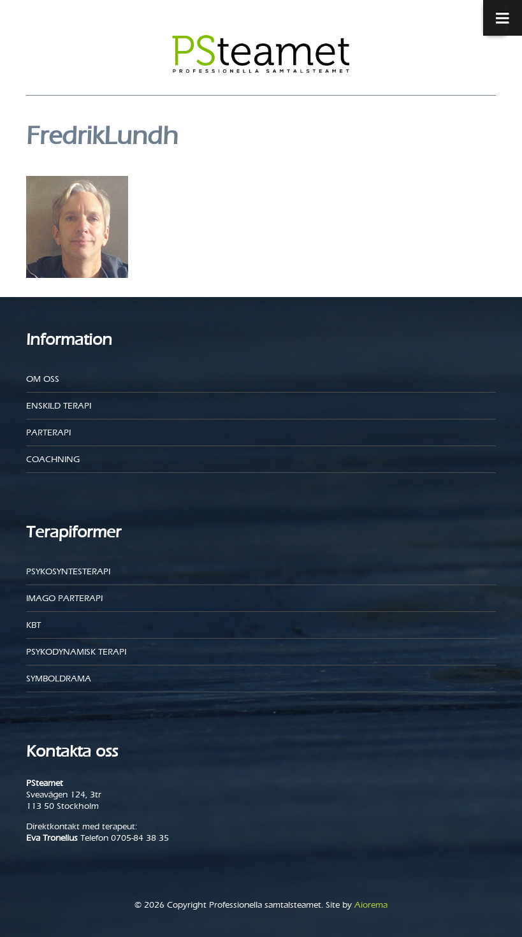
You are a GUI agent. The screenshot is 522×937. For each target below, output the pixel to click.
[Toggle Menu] (496, 18)
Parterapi (48, 432)
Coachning (53, 459)
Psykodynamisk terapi (76, 651)
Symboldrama (58, 678)
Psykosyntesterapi (68, 571)
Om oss (42, 379)
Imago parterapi (64, 598)
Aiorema (371, 904)
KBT (33, 625)
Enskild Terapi (58, 405)
